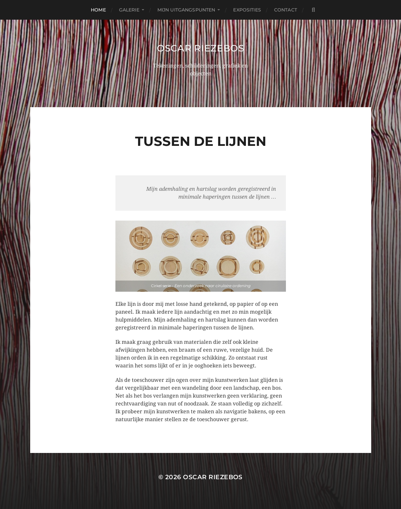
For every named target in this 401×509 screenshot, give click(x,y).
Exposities (247, 10)
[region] (200, 256)
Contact (285, 10)
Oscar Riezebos (200, 48)
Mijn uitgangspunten (186, 10)
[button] (200, 256)
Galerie (129, 10)
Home (98, 10)
